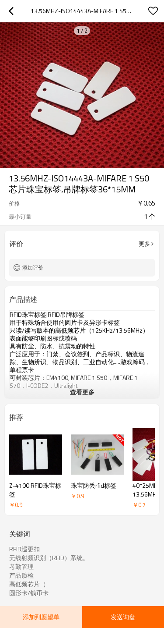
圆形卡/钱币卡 (29, 593)
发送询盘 (123, 616)
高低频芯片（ (27, 584)
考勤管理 (21, 566)
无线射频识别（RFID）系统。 (49, 557)
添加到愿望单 (41, 616)
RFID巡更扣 (24, 549)
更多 (144, 243)
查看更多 (82, 392)
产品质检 (21, 575)
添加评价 (32, 267)
